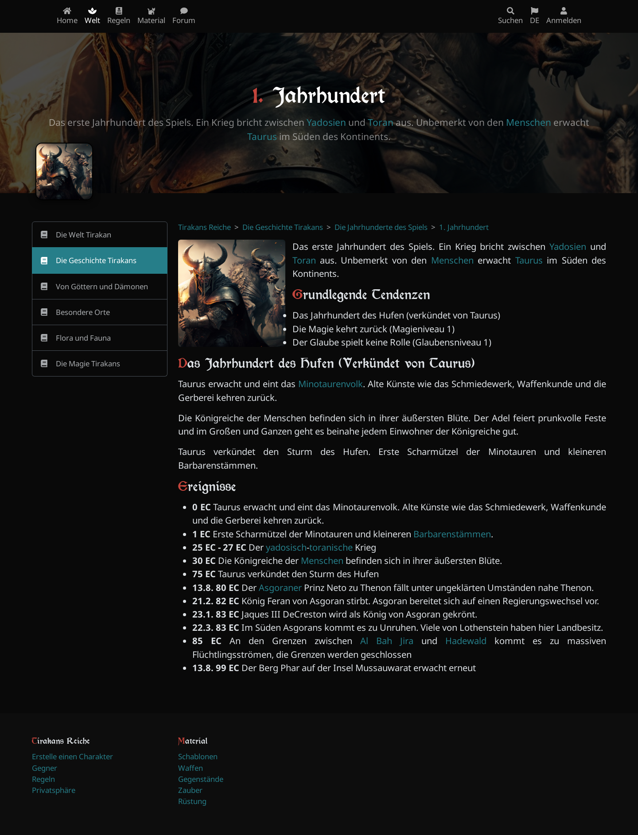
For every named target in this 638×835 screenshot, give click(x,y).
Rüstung (192, 801)
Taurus (262, 136)
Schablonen (198, 756)
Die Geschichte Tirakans (282, 227)
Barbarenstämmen (452, 534)
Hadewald (465, 640)
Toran (380, 122)
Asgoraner (280, 587)
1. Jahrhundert (464, 227)
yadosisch (286, 547)
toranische (331, 547)
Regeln (43, 779)
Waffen (190, 768)
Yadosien (326, 122)
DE (534, 16)
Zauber (190, 790)
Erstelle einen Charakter (72, 756)
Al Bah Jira (386, 640)
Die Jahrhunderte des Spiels (381, 227)
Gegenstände (200, 779)
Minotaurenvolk (330, 383)
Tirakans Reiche (204, 227)
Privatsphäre (53, 790)
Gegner (44, 768)
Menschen (528, 122)
